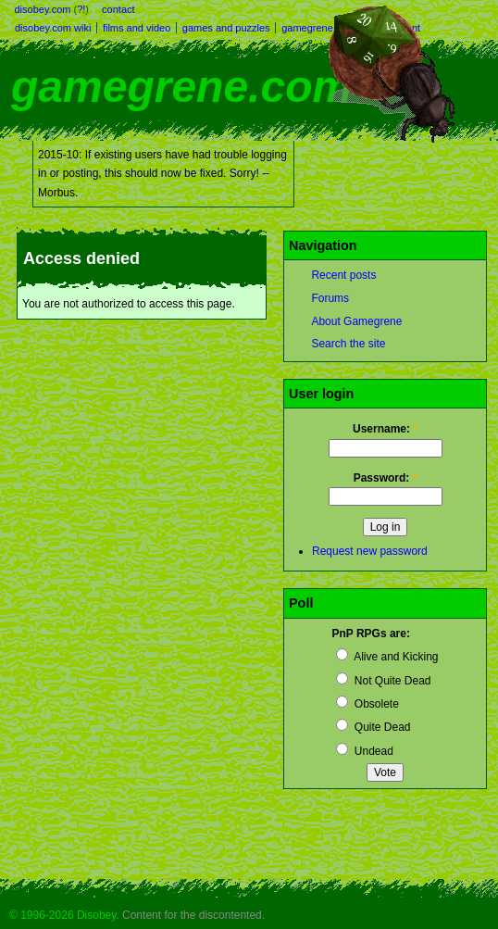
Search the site (348, 343)
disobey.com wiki (53, 27)
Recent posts (343, 275)
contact (118, 9)
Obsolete (367, 703)
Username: (385, 428)
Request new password (370, 551)
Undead (364, 751)
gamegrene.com (181, 86)
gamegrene (307, 27)
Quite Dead (373, 727)
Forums (330, 298)
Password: (385, 477)
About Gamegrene (356, 321)
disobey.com (43, 9)
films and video (136, 27)
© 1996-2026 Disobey (62, 915)
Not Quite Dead (383, 680)
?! (81, 9)
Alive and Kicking (387, 656)
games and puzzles (226, 27)
